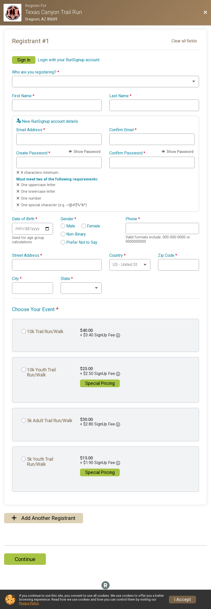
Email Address (30, 130)
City (17, 278)
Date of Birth (24, 219)
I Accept (182, 599)
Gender (68, 219)
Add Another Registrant (43, 518)
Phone (133, 219)
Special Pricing (100, 383)
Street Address (27, 255)
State (67, 278)
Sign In (23, 60)
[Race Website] (14, 12)
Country (117, 255)
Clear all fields (184, 41)
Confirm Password (127, 153)
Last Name (120, 96)
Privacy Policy (28, 603)
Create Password (33, 153)
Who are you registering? (35, 72)
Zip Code (167, 255)
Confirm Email (123, 130)
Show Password (84, 152)
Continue (25, 559)
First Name (23, 96)
